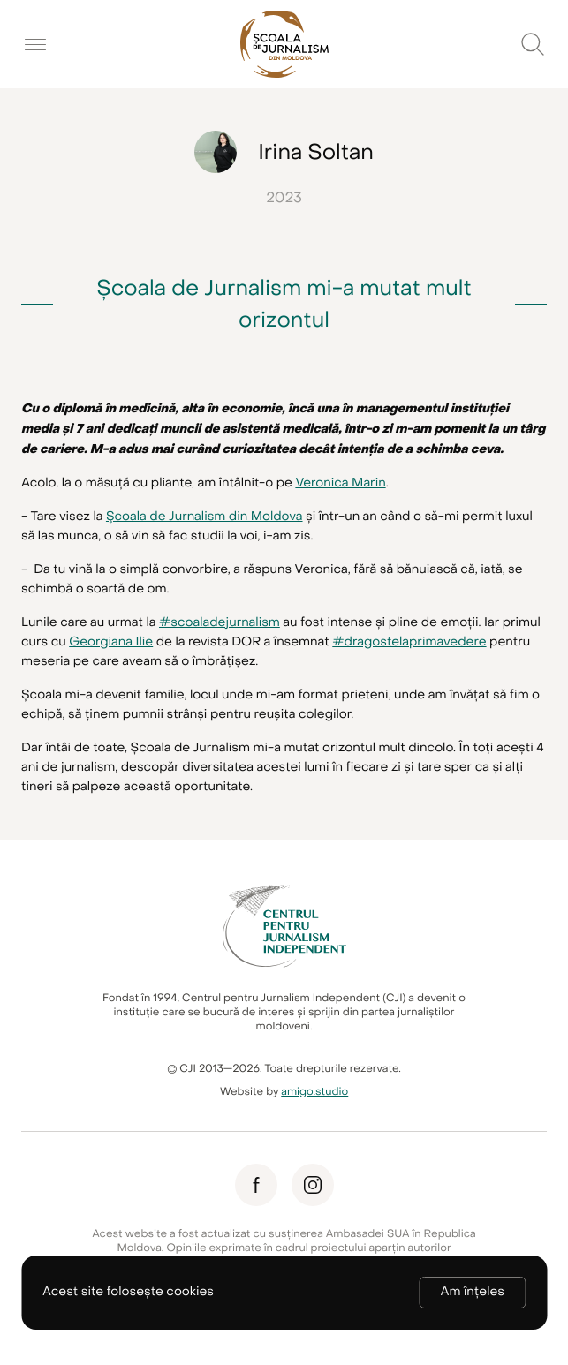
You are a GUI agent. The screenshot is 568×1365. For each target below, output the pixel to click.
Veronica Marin (340, 483)
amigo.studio (314, 1092)
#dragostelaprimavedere (409, 642)
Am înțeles (472, 1292)
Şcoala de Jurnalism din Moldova (204, 516)
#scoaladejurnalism (219, 622)
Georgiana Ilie (111, 642)
